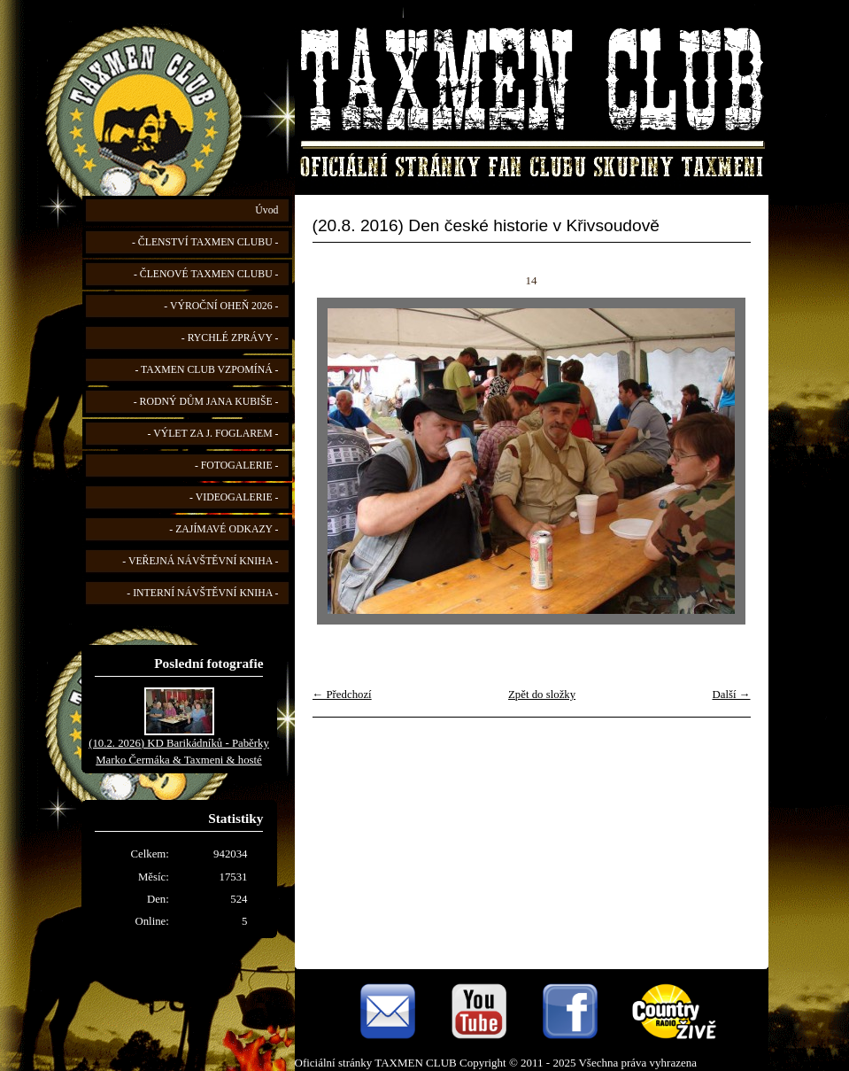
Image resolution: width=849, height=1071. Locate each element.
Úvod (266, 210)
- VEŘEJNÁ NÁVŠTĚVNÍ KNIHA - (200, 561)
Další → (731, 694)
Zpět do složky (541, 694)
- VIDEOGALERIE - (233, 497)
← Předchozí (342, 694)
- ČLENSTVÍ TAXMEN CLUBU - (205, 242)
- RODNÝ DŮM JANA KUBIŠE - (206, 401)
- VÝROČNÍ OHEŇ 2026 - (221, 306)
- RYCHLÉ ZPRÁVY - (230, 338)
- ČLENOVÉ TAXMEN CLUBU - (206, 274)
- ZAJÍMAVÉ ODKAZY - (223, 529)
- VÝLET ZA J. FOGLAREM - (213, 433)
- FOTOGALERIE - (237, 465)
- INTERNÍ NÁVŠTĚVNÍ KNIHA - (202, 593)
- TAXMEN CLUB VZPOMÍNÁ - (206, 370)
